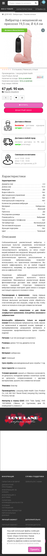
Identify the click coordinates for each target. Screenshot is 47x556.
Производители (32, 525)
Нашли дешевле (11, 92)
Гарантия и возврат (11, 482)
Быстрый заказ (23, 110)
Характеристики (24, 9)
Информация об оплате (9, 491)
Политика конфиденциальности (12, 501)
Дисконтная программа (7, 486)
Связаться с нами (33, 482)
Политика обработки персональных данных (12, 513)
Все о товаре (7, 9)
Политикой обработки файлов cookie (23, 543)
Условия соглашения (7, 506)
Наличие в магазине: (17, 81)
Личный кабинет (9, 525)
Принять (34, 549)
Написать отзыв (30, 69)
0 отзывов (16, 69)
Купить (23, 105)
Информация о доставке (9, 496)
